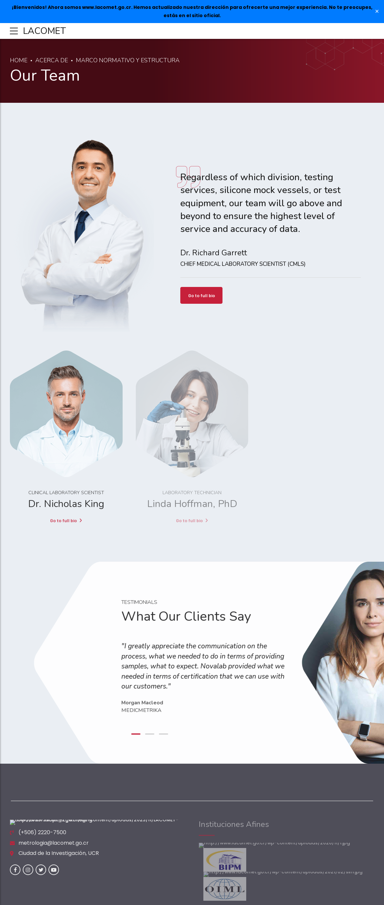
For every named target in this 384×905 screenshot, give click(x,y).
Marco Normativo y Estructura (130, 60)
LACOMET (44, 31)
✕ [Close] (377, 11)
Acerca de (52, 60)
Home (19, 60)
